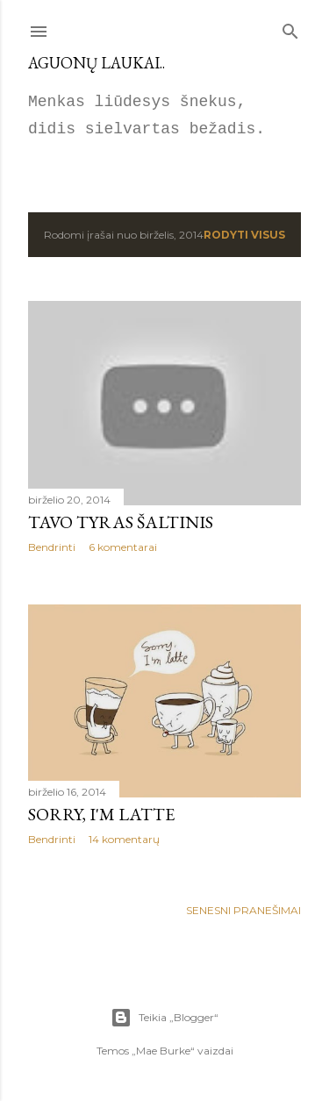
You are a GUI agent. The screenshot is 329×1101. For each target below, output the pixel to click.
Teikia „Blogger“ (164, 1017)
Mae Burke (163, 1050)
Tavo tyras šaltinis (120, 522)
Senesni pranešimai (243, 910)
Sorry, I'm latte (101, 814)
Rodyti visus (244, 234)
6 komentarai (123, 547)
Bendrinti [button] (51, 547)
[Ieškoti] (290, 28)
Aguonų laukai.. (96, 63)
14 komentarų (124, 839)
